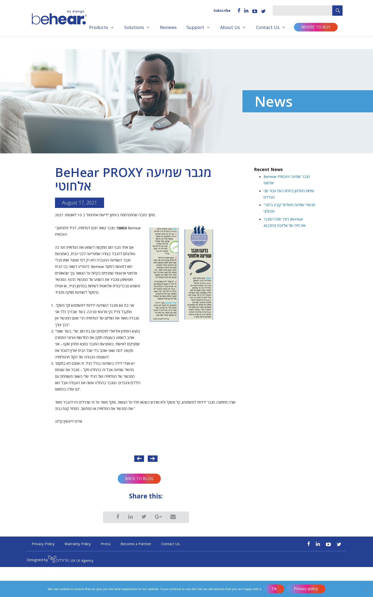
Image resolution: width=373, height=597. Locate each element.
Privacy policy (306, 589)
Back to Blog (139, 478)
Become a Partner (135, 543)
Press (106, 543)
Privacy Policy (43, 543)
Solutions (134, 27)
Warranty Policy (78, 543)
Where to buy (315, 27)
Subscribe (222, 10)
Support (195, 27)
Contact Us (268, 27)
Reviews (168, 27)
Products (98, 27)
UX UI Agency (70, 560)
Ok (274, 589)
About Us (230, 27)
